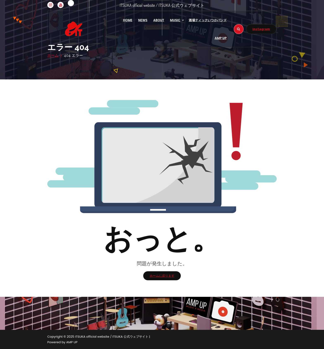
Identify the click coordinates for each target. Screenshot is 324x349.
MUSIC (175, 20)
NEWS (143, 20)
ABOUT (158, 20)
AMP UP (221, 38)
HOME (127, 20)
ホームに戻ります (162, 275)
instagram (261, 29)
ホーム (52, 55)
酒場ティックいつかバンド (208, 20)
